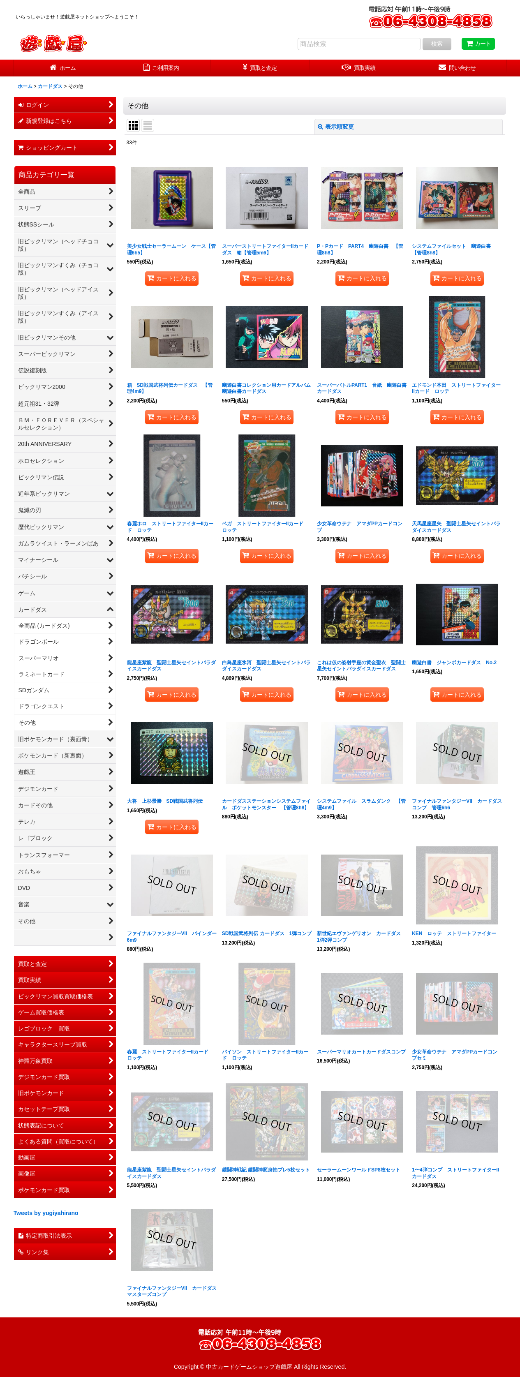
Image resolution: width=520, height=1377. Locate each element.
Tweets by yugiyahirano (46, 1213)
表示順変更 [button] (336, 126)
